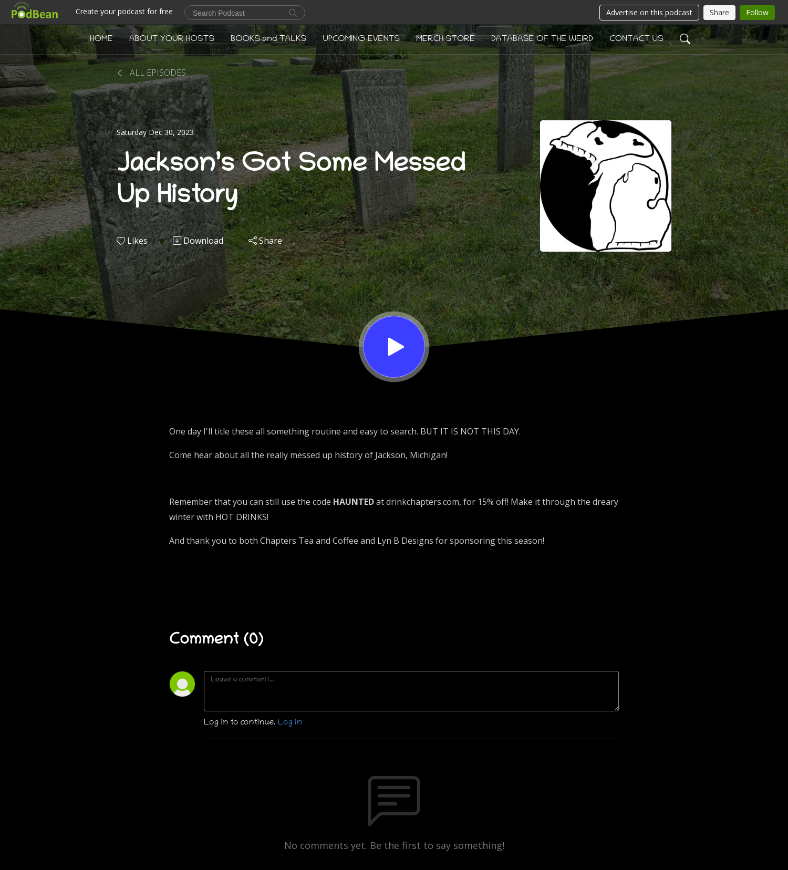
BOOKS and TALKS (268, 39)
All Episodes (151, 72)
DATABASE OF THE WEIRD (542, 39)
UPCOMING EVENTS (361, 39)
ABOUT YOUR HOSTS (171, 39)
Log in (290, 723)
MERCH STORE (445, 39)
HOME (101, 39)
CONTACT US (636, 39)
